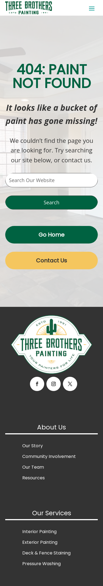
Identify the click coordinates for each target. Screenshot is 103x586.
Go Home (51, 235)
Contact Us (51, 260)
